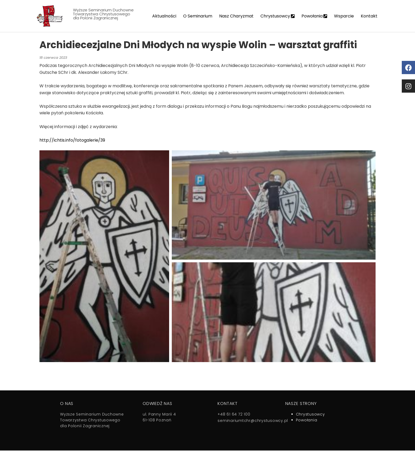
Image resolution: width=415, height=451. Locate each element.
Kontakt (369, 16)
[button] (104, 257)
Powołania (314, 16)
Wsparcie (344, 16)
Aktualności (164, 16)
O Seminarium (197, 16)
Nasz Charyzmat (236, 16)
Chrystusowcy (277, 16)
